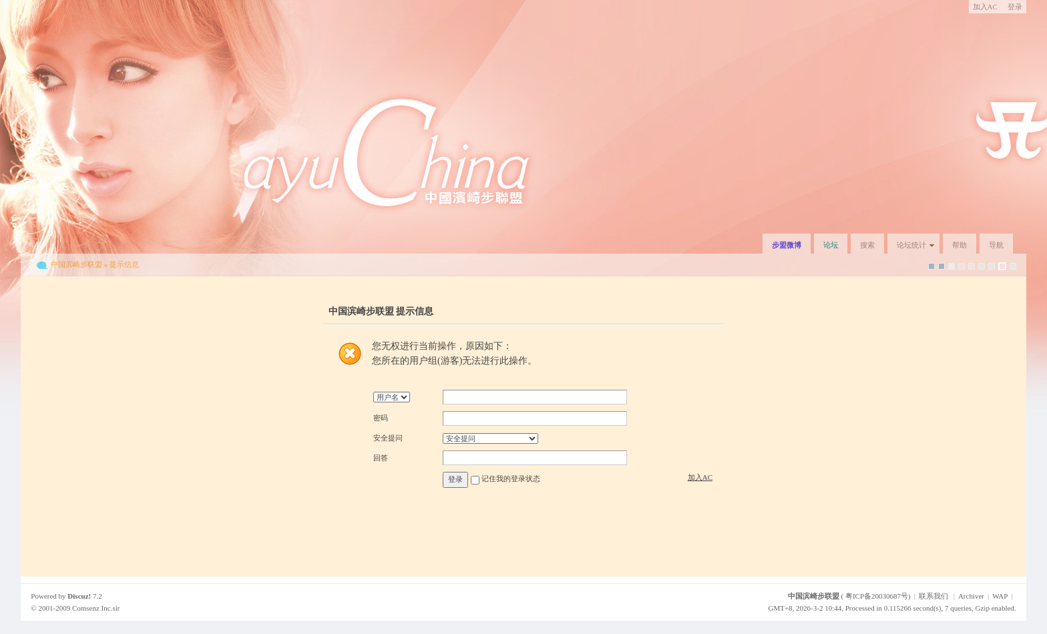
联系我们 (933, 596)
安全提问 (388, 438)
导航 (996, 245)
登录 (1015, 7)
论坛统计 (911, 245)
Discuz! (79, 596)
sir (116, 608)
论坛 (830, 245)
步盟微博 (786, 245)
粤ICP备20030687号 (876, 596)
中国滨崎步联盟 (76, 264)
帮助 (959, 245)
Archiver (971, 596)
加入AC (985, 7)
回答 (380, 458)
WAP (1000, 596)
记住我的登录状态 (510, 479)
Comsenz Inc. (92, 608)
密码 (380, 418)
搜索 (867, 245)
